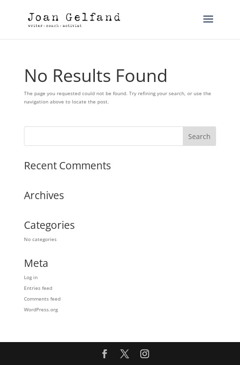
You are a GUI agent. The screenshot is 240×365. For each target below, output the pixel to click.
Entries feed (38, 287)
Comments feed (42, 298)
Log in (31, 277)
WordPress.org (41, 309)
